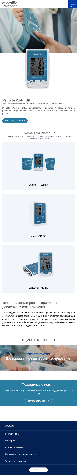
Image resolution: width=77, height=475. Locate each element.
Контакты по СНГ (13, 434)
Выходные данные (14, 447)
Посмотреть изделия (15, 121)
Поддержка (10, 441)
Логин (38, 470)
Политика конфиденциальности (20, 454)
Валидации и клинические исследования (38, 358)
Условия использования (16, 461)
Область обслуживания (38, 401)
